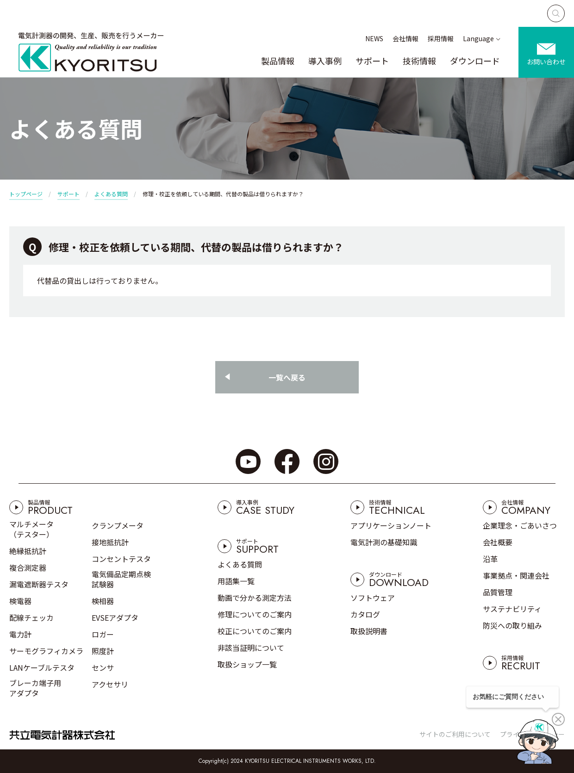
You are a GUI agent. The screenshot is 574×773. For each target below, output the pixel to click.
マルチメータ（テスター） (31, 529)
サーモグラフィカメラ (46, 651)
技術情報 (419, 61)
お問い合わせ (546, 61)
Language (478, 38)
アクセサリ (110, 684)
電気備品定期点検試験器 (121, 579)
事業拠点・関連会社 (516, 575)
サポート (372, 61)
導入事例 (325, 61)
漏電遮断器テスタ (39, 584)
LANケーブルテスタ (42, 667)
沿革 (490, 559)
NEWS (374, 38)
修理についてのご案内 (255, 614)
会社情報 (405, 38)
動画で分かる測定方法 (255, 597)
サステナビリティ (512, 609)
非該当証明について (251, 647)
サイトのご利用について (455, 734)
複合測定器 (27, 567)
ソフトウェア (372, 597)
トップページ (26, 194)
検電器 (20, 601)
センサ (103, 667)
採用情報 (441, 38)
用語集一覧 (236, 581)
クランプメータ (118, 525)
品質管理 (497, 592)
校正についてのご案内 (255, 631)
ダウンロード (475, 61)
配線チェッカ (31, 617)
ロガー (103, 634)
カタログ (365, 614)
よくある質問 (111, 194)
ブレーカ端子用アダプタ (35, 688)
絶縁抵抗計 (27, 551)
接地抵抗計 (110, 542)
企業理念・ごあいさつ (520, 525)
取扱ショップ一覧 (247, 664)
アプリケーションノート (390, 525)
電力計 (20, 634)
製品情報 (277, 61)
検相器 (103, 601)
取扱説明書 (368, 631)
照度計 (103, 651)
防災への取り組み (512, 625)
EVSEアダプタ (115, 617)
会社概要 (497, 542)
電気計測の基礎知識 (383, 542)
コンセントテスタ (121, 559)
